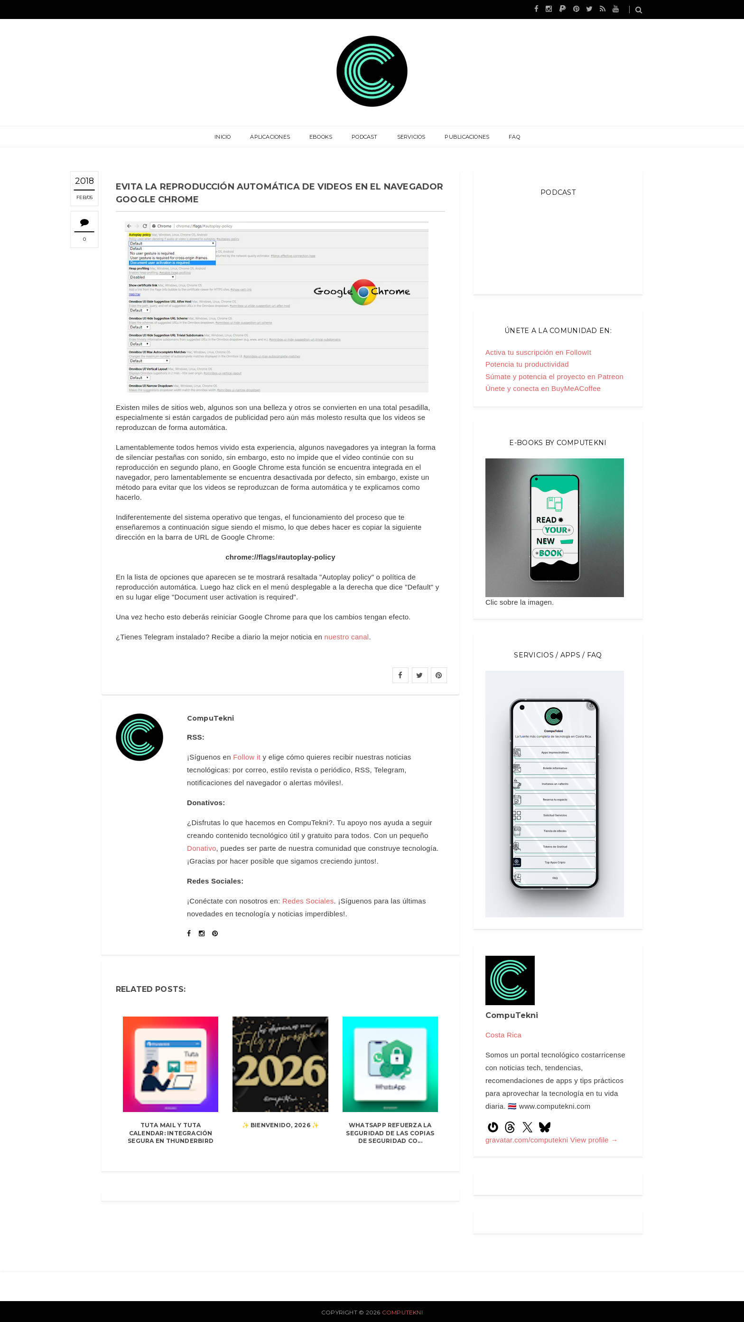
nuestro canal (347, 637)
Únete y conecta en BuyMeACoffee (543, 388)
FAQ (513, 136)
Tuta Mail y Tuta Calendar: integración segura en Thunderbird (171, 1133)
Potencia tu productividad (527, 364)
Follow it (246, 757)
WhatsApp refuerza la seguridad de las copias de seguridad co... (390, 1133)
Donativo (201, 848)
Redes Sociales (308, 901)
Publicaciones (466, 136)
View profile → (594, 1140)
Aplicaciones (271, 136)
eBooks (321, 136)
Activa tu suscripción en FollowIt (538, 352)
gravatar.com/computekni (527, 1140)
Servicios (411, 136)
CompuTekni (402, 1312)
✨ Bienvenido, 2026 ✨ (280, 1125)
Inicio (223, 136)
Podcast (365, 136)
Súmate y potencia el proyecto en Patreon (554, 376)
